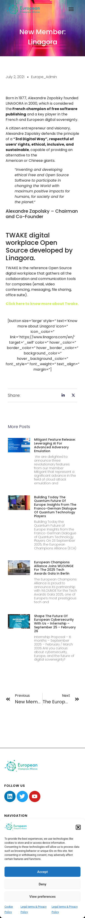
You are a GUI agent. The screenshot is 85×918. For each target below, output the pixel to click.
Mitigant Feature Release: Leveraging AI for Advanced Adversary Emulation (55, 445)
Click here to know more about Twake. (42, 303)
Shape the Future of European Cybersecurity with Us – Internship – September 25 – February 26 (55, 623)
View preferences (42, 897)
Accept (42, 872)
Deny (42, 884)
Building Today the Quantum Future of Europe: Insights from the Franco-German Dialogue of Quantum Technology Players (55, 506)
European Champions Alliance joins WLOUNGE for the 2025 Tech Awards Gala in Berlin (54, 568)
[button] (78, 827)
